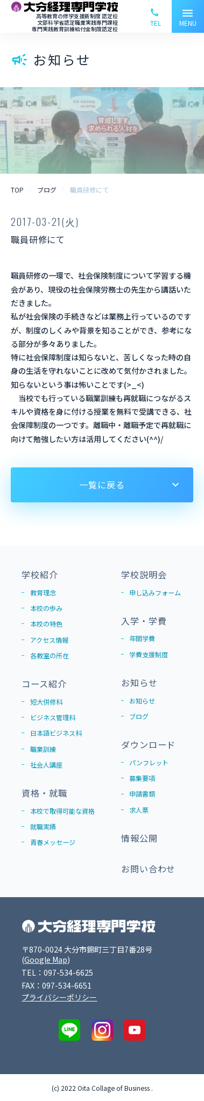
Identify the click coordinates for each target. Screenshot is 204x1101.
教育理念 (43, 592)
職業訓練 (43, 749)
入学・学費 (143, 620)
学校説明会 (143, 574)
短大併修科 (46, 701)
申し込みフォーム (155, 592)
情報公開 (139, 838)
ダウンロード (148, 744)
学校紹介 (40, 574)
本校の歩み (46, 608)
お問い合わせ (148, 868)
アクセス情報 (49, 639)
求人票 (139, 809)
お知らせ (139, 682)
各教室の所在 (49, 655)
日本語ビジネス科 (56, 732)
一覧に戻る (101, 484)
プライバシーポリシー (59, 997)
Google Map (45, 959)
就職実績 (43, 826)
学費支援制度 (148, 654)
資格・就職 (44, 792)
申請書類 (142, 793)
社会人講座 (46, 764)
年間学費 (142, 638)
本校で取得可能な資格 (62, 810)
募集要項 (142, 778)
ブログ (139, 716)
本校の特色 (46, 623)
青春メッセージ (52, 842)
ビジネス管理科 (52, 717)
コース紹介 (44, 683)
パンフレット (148, 762)
